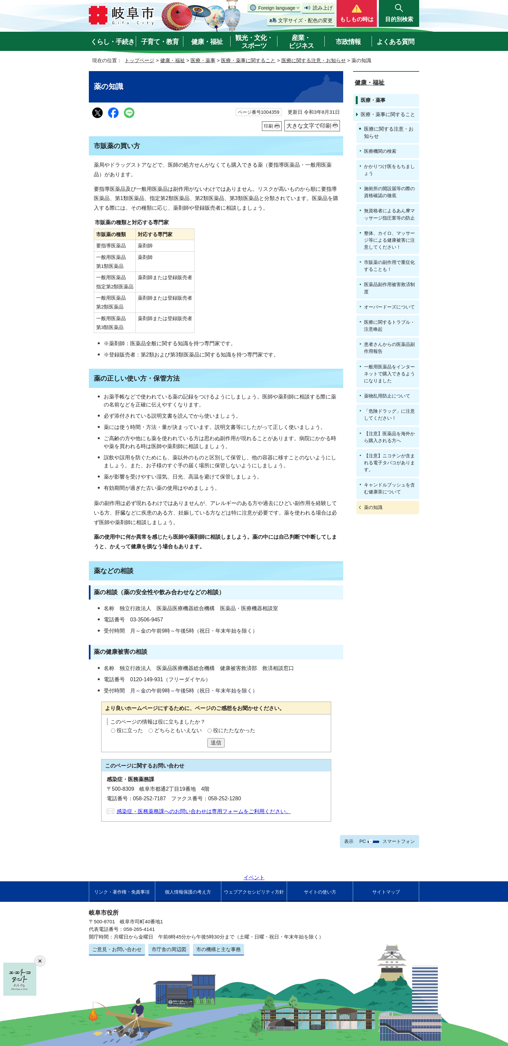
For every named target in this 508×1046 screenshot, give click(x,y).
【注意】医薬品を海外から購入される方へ (389, 437)
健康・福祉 (207, 41)
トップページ (139, 60)
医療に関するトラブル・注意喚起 (389, 325)
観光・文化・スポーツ (254, 41)
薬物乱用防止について (387, 395)
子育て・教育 (160, 41)
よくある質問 (395, 41)
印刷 (268, 126)
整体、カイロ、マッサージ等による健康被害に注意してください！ (389, 240)
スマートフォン (398, 841)
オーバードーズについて (389, 307)
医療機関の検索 (380, 151)
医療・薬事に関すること (248, 60)
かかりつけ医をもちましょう (389, 170)
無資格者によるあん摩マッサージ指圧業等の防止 (389, 214)
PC (362, 841)
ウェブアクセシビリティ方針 (254, 892)
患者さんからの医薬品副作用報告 (389, 348)
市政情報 (348, 41)
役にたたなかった (234, 730)
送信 (216, 742)
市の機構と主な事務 (218, 949)
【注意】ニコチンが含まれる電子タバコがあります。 (389, 462)
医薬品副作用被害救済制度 (389, 288)
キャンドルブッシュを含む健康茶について (389, 488)
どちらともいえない (178, 730)
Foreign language (276, 8)
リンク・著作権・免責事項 (122, 892)
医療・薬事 (203, 60)
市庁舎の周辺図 (169, 949)
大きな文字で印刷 (308, 125)
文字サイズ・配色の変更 (305, 20)
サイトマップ (386, 892)
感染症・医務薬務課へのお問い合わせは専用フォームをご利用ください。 (204, 811)
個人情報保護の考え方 (188, 892)
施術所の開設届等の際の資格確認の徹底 (389, 192)
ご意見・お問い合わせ (117, 949)
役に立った (130, 730)
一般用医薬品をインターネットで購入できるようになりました (389, 373)
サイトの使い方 (320, 892)
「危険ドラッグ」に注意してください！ (389, 414)
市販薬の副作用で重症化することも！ (389, 266)
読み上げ (323, 8)
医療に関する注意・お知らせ (313, 60)
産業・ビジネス (301, 41)
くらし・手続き (112, 41)
